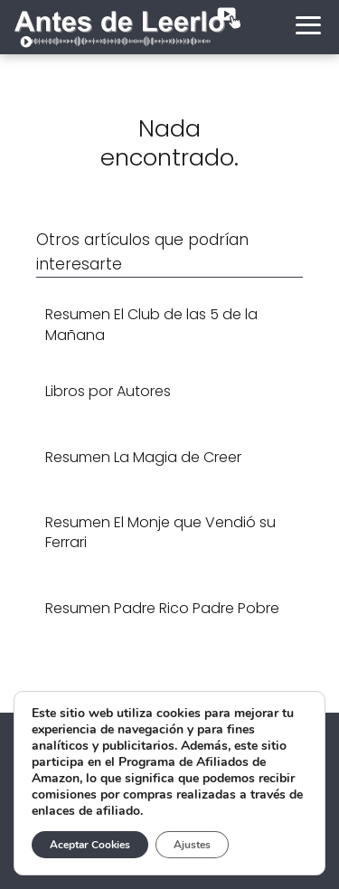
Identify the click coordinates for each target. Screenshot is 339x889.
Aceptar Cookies (90, 844)
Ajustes (192, 844)
